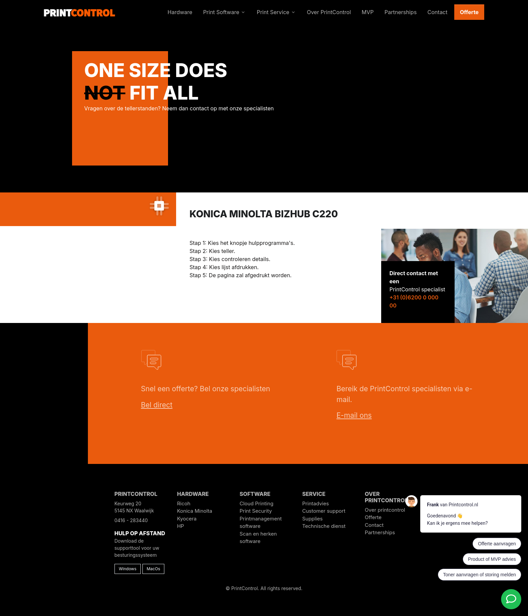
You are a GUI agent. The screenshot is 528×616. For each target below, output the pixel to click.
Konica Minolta (194, 511)
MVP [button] (368, 12)
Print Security (256, 511)
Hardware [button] (180, 12)
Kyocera (187, 518)
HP (180, 526)
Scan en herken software (258, 538)
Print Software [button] (221, 12)
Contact (374, 525)
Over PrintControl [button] (329, 12)
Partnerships (380, 532)
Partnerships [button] (401, 12)
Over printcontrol (385, 510)
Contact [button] (437, 12)
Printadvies (315, 503)
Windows (127, 568)
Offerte (469, 12)
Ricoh (184, 503)
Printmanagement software (261, 522)
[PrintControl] (79, 12)
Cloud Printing (256, 503)
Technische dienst (323, 526)
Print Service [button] (273, 12)
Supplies (312, 518)
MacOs (153, 568)
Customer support (323, 511)
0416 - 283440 (131, 520)
